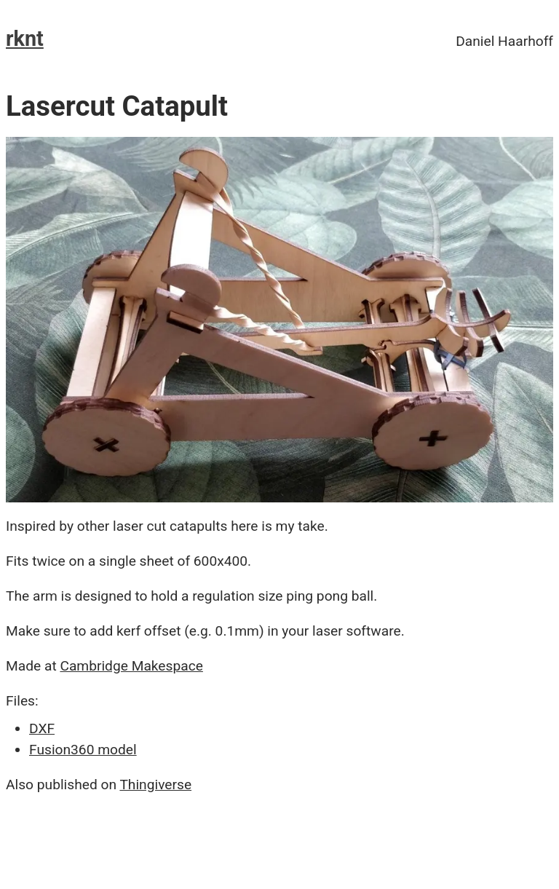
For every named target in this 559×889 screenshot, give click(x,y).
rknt (25, 38)
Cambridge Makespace (131, 665)
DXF (42, 728)
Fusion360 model (83, 749)
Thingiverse (155, 784)
